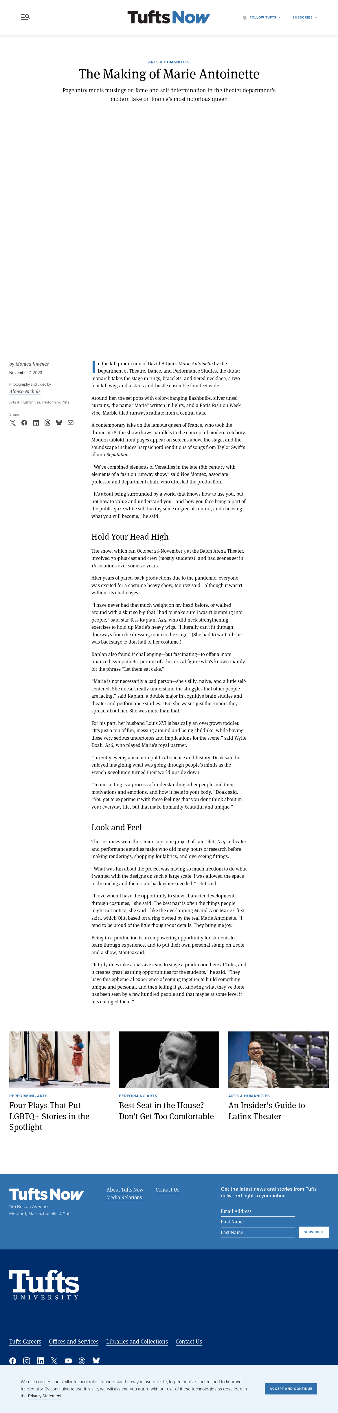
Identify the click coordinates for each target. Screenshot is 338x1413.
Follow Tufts (263, 17)
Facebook (12, 1360)
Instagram (26, 1360)
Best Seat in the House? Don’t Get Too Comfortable (166, 1110)
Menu (25, 17)
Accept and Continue (291, 1388)
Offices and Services (73, 1341)
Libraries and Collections (137, 1341)
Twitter (54, 1360)
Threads (82, 1360)
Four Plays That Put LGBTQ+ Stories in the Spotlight (49, 1116)
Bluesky (96, 1360)
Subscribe (303, 17)
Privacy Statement (44, 1396)
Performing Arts (55, 402)
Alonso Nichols (25, 391)
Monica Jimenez (32, 364)
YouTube (68, 1360)
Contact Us (167, 1189)
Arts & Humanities (169, 62)
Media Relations (124, 1197)
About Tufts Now (124, 1189)
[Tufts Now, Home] (169, 17)
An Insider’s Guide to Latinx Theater (266, 1110)
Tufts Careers (25, 1341)
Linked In (40, 1360)
